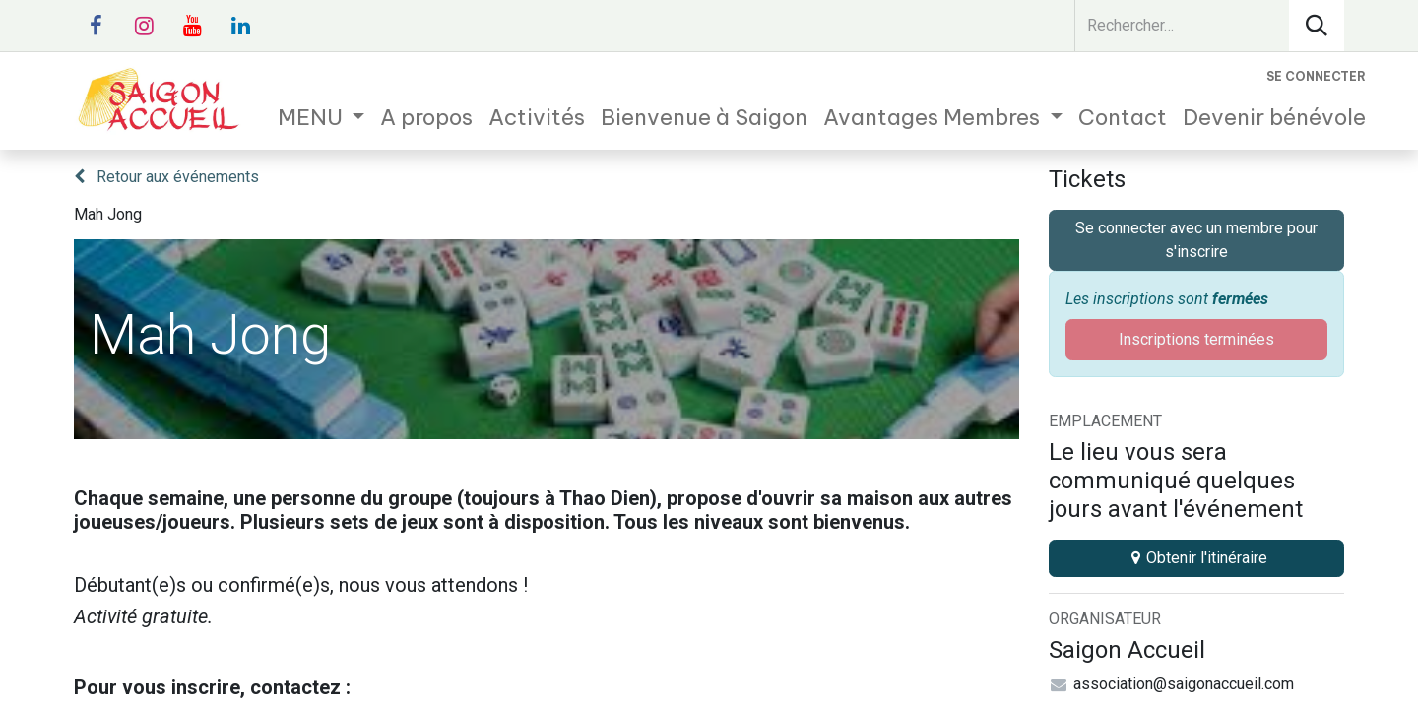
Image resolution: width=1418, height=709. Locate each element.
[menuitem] (321, 118)
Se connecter (1316, 76)
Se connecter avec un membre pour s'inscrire (1196, 240)
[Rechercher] (1316, 25)
